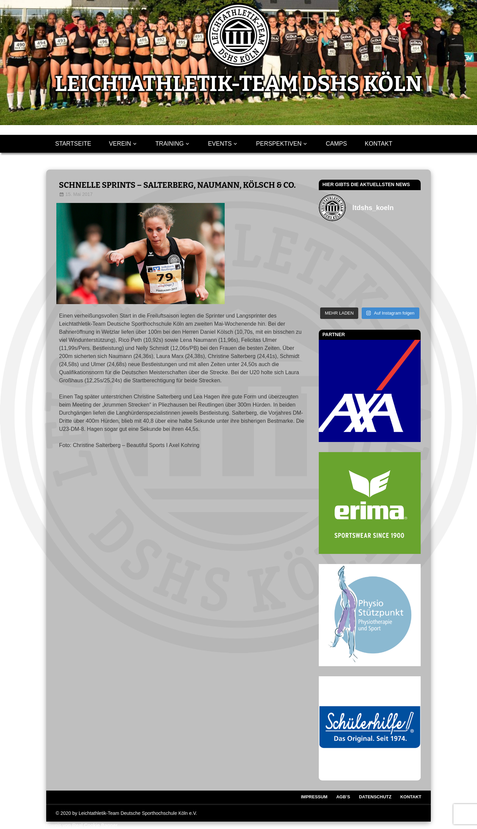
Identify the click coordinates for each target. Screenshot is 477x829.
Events (220, 143)
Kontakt (378, 143)
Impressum (314, 796)
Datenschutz (375, 796)
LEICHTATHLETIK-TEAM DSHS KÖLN (238, 84)
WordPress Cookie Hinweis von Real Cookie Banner (58, 825)
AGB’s (343, 796)
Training (170, 143)
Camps (336, 143)
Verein (120, 143)
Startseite (73, 143)
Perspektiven (279, 143)
